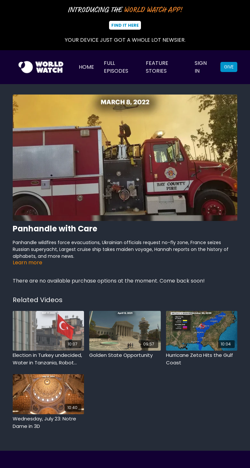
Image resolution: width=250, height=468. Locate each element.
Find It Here (125, 25)
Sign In (201, 67)
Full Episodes (116, 67)
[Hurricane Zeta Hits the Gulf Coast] (201, 359)
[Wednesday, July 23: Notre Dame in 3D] (48, 422)
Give (229, 67)
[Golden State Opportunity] (124, 355)
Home (86, 67)
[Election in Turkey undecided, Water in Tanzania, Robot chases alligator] (48, 359)
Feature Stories (157, 67)
